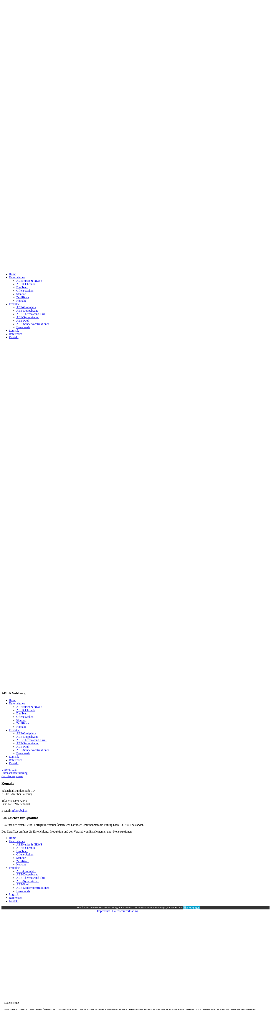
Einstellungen (191, 907)
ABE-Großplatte (26, 307)
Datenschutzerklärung (14, 773)
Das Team (22, 287)
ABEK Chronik (25, 284)
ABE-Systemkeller (27, 317)
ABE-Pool (22, 320)
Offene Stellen (25, 290)
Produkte (14, 304)
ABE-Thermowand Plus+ (31, 314)
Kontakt (21, 300)
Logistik (14, 330)
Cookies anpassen (12, 776)
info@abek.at (19, 810)
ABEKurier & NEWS (29, 280)
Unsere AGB (9, 769)
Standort (21, 294)
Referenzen (15, 333)
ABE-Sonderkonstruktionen (32, 324)
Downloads (23, 327)
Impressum (103, 911)
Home (12, 274)
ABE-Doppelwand (27, 310)
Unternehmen (17, 277)
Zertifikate (22, 297)
